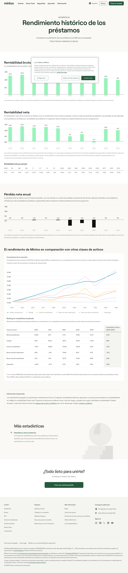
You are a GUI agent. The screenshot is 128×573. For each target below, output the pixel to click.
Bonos (6, 512)
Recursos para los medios (42, 520)
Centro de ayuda (70, 512)
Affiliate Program (39, 516)
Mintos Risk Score (70, 520)
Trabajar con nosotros (41, 512)
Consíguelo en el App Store (105, 509)
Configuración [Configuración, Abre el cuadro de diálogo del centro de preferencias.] (41, 78)
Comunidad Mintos (71, 523)
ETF (5, 516)
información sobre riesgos (37, 562)
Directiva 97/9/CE (72, 553)
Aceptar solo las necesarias (71, 78)
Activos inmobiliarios (11, 520)
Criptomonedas (9, 523)
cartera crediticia (85, 403)
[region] (64, 70)
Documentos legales (11, 543)
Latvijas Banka (18, 550)
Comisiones (8, 531)
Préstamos (7, 509)
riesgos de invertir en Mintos (46, 403)
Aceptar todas (88, 78)
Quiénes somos (39, 509)
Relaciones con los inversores (44, 523)
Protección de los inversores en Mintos (77, 516)
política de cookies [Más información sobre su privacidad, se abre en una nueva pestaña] (62, 72)
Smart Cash (30, 3)
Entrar (103, 3)
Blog (66, 509)
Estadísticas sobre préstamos (25, 432)
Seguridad (41, 3)
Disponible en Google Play (105, 513)
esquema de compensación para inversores (33, 553)
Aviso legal (23, 543)
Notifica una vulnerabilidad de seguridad (41, 543)
